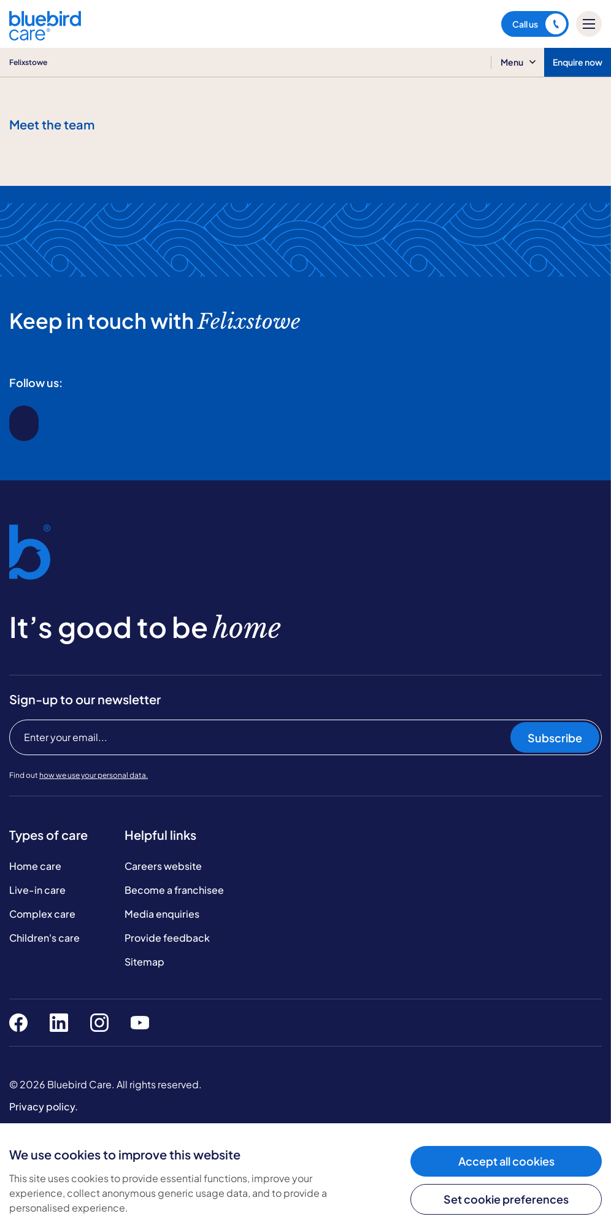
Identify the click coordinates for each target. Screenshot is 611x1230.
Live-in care (37, 889)
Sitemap (144, 961)
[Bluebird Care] (45, 36)
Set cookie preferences (506, 1199)
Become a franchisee (174, 889)
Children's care (44, 937)
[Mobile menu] (589, 24)
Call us (539, 23)
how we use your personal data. (93, 775)
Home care (35, 865)
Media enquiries (162, 913)
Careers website (163, 865)
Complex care (42, 913)
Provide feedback (167, 937)
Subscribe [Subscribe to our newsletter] (555, 738)
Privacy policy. (43, 1106)
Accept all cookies (506, 1161)
